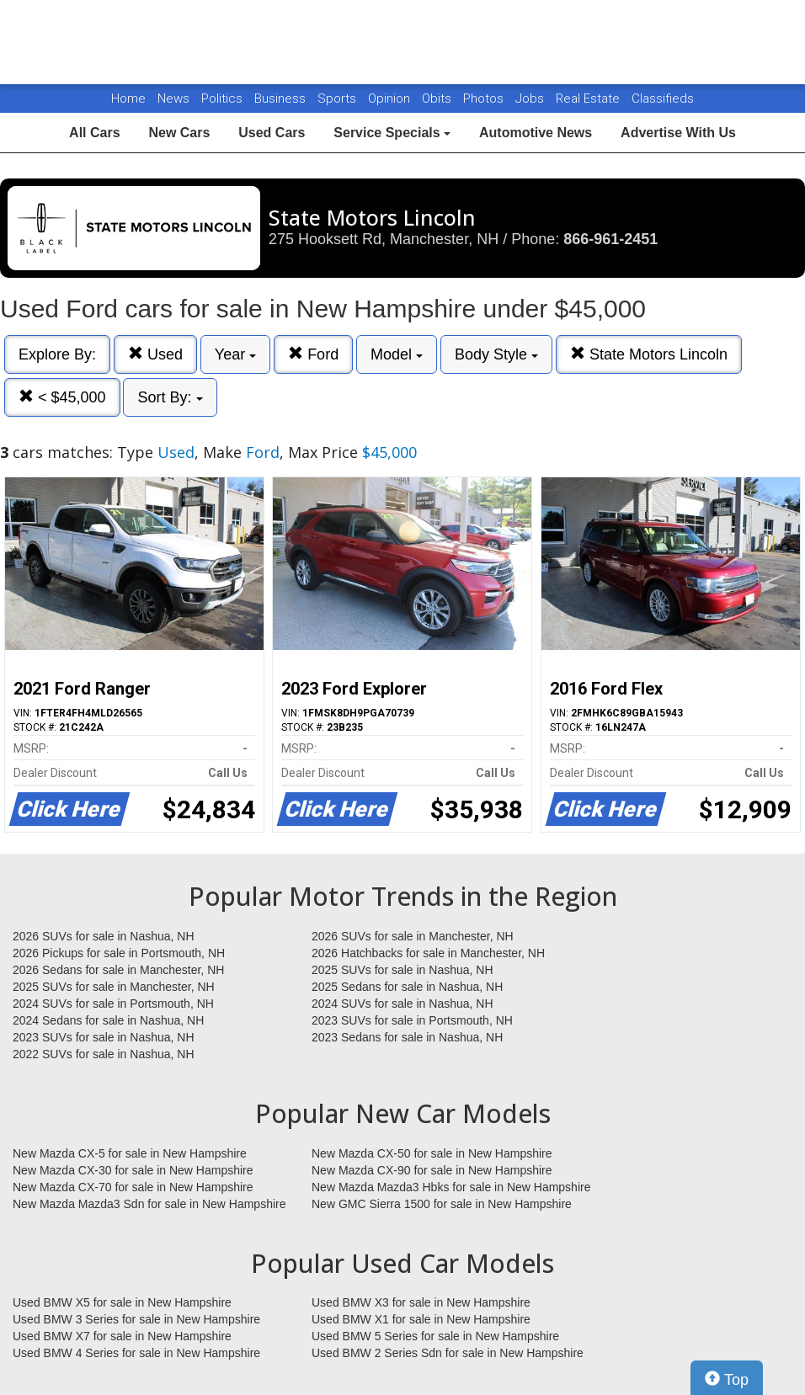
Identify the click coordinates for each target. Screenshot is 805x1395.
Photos (485, 98)
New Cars (179, 132)
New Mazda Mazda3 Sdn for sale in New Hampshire (149, 1204)
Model (397, 354)
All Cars (94, 132)
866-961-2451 (610, 239)
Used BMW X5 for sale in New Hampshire (122, 1302)
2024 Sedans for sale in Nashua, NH (108, 1020)
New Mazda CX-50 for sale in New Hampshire (432, 1153)
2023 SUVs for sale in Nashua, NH (104, 1037)
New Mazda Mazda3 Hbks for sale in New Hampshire (451, 1187)
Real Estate (589, 98)
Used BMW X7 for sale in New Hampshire (122, 1336)
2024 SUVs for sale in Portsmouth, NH (113, 1003)
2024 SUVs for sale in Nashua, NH (402, 1003)
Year (235, 354)
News (173, 98)
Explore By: (57, 354)
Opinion (390, 98)
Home (128, 98)
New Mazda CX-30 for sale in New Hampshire (133, 1170)
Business (281, 98)
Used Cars (271, 132)
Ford (313, 354)
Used (155, 354)
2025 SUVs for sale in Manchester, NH (114, 986)
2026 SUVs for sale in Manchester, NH (413, 936)
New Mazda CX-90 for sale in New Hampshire (432, 1170)
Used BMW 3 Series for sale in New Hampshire (136, 1319)
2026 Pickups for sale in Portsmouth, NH (119, 953)
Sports (338, 98)
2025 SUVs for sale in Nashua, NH (402, 970)
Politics (222, 98)
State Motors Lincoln (649, 354)
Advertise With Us (678, 132)
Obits (438, 98)
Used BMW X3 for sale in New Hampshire (421, 1302)
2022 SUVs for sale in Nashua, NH (104, 1054)
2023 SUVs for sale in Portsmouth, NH (412, 1020)
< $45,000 (62, 397)
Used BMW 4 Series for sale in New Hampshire (136, 1353)
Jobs (531, 98)
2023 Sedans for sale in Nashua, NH (407, 1037)
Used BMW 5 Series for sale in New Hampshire (435, 1336)
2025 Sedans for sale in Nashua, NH (407, 986)
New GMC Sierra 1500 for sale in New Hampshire (442, 1204)
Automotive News (535, 132)
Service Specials (391, 132)
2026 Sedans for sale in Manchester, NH (118, 970)
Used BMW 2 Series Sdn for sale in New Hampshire (448, 1353)
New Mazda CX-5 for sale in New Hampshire (130, 1153)
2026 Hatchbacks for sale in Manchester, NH (428, 953)
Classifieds (663, 98)
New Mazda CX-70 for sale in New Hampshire (133, 1187)
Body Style (496, 354)
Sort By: (169, 397)
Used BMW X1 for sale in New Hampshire (421, 1319)
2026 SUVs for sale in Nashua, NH (104, 936)
